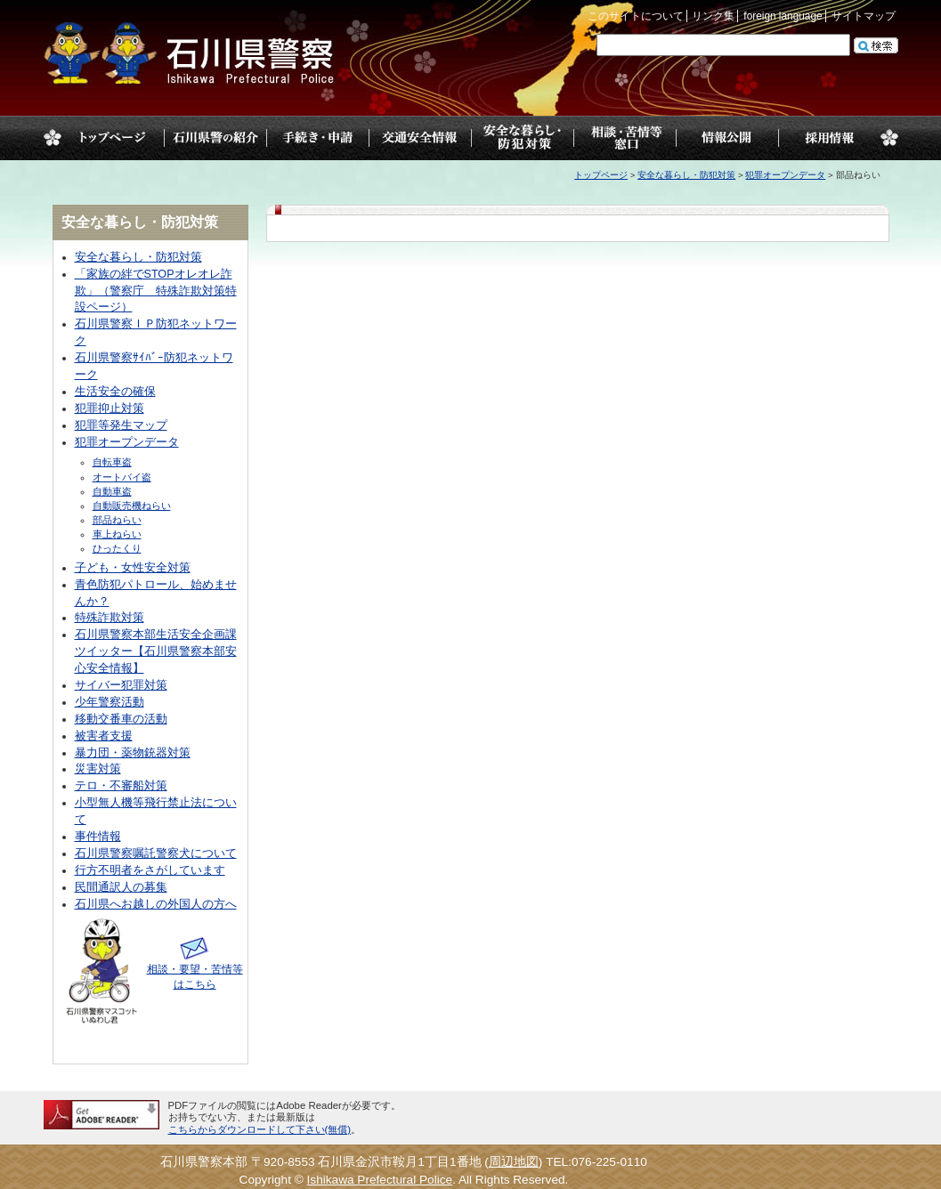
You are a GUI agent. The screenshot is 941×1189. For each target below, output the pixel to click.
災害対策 (98, 769)
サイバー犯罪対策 (121, 685)
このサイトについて (636, 16)
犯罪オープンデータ (785, 175)
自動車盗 (112, 491)
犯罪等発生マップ (121, 425)
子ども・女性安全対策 (133, 568)
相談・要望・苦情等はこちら (195, 969)
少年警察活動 (109, 702)
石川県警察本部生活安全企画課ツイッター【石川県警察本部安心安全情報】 (156, 651)
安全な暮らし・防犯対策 (686, 175)
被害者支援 (104, 736)
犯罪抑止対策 (109, 408)
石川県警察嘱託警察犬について (156, 853)
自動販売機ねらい (132, 505)
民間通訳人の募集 (121, 887)
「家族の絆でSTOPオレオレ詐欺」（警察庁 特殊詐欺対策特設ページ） (156, 291)
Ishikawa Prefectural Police (380, 1179)
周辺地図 (514, 1162)
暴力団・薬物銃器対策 (133, 753)
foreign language (782, 16)
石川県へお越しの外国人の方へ (156, 904)
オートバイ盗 (122, 477)
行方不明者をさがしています (150, 870)
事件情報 (98, 836)
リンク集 (713, 16)
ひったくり (117, 548)
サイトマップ (863, 16)
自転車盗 (112, 462)
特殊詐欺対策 (109, 617)
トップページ (112, 138)
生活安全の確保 (115, 391)
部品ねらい (117, 519)
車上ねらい (117, 534)
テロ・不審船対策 (121, 786)
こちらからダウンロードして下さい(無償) (260, 1129)
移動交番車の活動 (121, 719)
